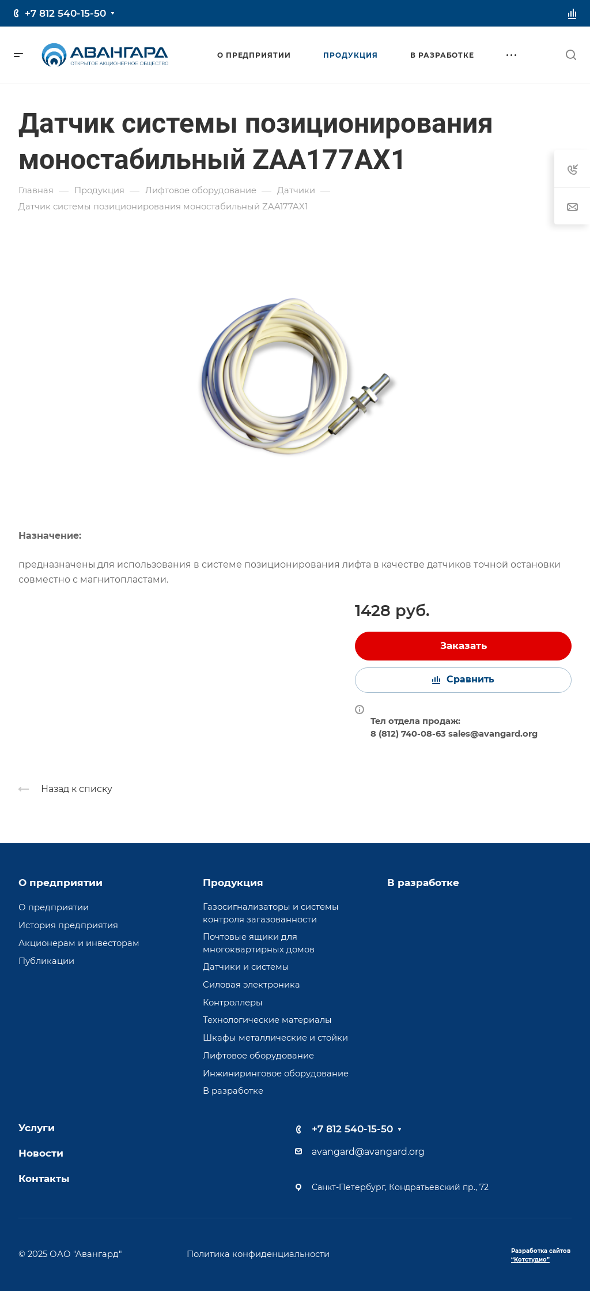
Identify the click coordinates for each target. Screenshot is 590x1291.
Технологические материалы (267, 1020)
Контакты (44, 1178)
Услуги (36, 1128)
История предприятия (68, 925)
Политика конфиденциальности (258, 1254)
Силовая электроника (251, 984)
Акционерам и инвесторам (78, 943)
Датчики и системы (246, 967)
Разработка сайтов (540, 1255)
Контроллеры (233, 1002)
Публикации (46, 961)
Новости (40, 1153)
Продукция (233, 882)
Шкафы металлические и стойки (275, 1038)
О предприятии (60, 882)
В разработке (233, 1091)
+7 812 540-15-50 (65, 13)
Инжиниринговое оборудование (276, 1073)
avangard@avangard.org (368, 1151)
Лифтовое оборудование (258, 1055)
